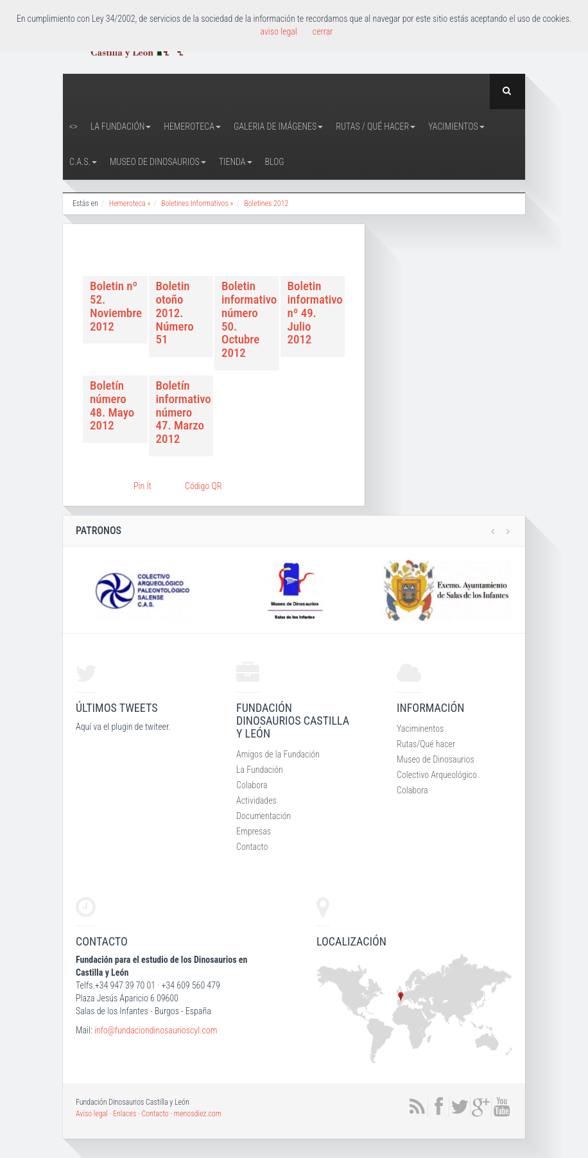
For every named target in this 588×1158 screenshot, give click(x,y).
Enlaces (124, 1113)
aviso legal (278, 31)
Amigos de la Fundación (278, 754)
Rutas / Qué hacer (375, 126)
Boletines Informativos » (197, 203)
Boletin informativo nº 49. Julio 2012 (315, 313)
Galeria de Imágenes (278, 126)
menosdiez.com (197, 1113)
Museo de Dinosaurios (158, 162)
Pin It (142, 486)
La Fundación (121, 126)
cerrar (323, 31)
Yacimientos (456, 126)
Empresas (253, 831)
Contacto (252, 847)
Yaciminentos (420, 728)
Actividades (256, 800)
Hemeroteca (192, 126)
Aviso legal (92, 1113)
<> (73, 126)
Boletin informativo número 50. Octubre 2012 (249, 319)
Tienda (235, 162)
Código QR (203, 486)
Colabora (252, 785)
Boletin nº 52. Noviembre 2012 (116, 306)
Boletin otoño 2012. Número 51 (175, 313)
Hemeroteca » (130, 203)
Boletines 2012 (266, 203)
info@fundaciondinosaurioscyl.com (155, 1030)
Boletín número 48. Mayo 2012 (112, 405)
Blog (274, 162)
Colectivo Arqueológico (437, 775)
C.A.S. (83, 162)
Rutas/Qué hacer (426, 744)
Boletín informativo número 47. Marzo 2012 (183, 412)
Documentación (263, 816)
